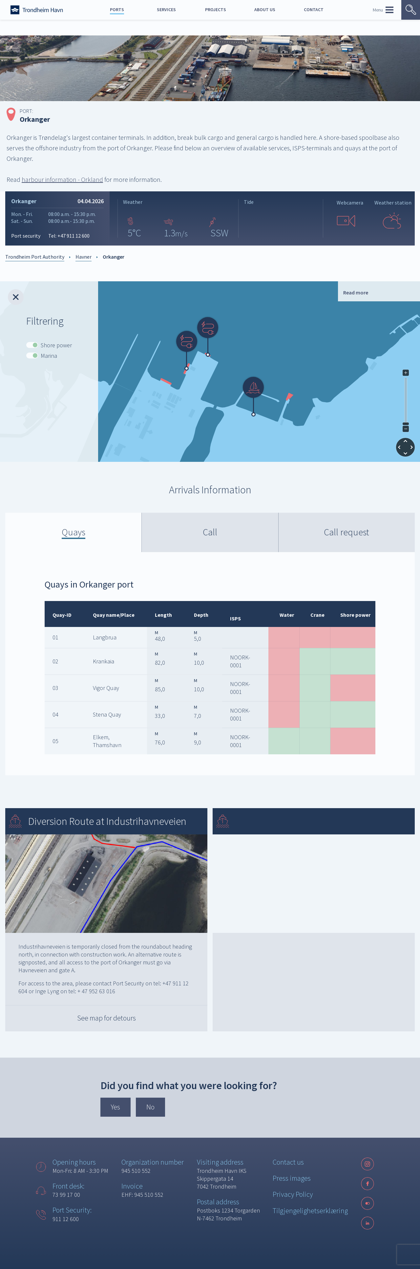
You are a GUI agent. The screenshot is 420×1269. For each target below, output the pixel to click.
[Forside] (36, 10)
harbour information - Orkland (62, 179)
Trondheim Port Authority (34, 256)
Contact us (288, 1162)
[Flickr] (367, 1203)
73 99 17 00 (66, 1194)
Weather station (392, 202)
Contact (314, 9)
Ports (117, 9)
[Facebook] (367, 1183)
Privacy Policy (293, 1194)
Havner (83, 256)
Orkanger (113, 256)
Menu (383, 10)
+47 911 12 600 (73, 235)
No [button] (150, 1106)
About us (264, 9)
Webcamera (350, 202)
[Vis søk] (410, 10)
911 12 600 (65, 1219)
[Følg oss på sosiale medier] (367, 1203)
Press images (292, 1178)
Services (166, 9)
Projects (215, 9)
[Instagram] (367, 1164)
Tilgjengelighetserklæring (310, 1210)
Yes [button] (115, 1106)
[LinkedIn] (367, 1223)
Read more (355, 292)
